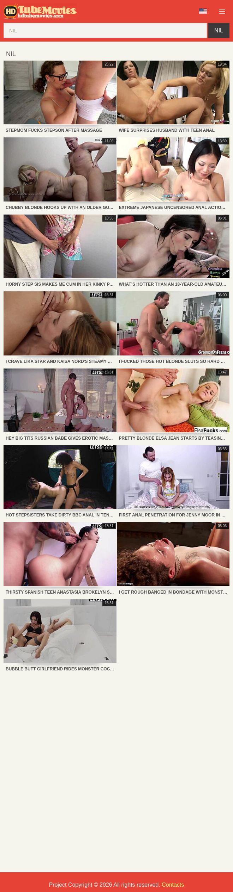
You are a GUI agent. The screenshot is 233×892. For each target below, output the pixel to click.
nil (218, 30)
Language (203, 11)
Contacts (173, 885)
